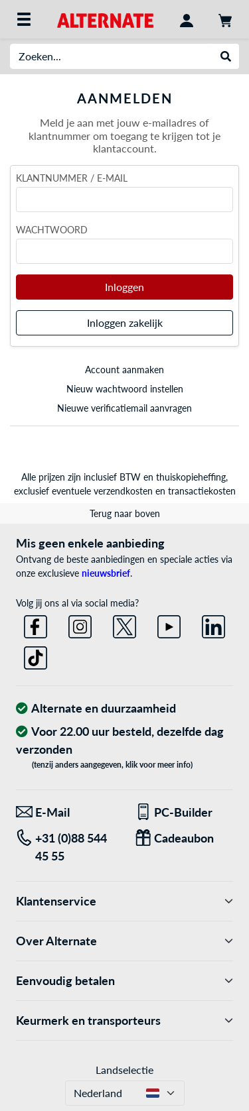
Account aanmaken (124, 369)
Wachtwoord (52, 229)
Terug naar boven (125, 513)
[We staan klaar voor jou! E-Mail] (65, 812)
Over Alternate (124, 941)
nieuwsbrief (106, 573)
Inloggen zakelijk (125, 322)
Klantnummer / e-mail (71, 178)
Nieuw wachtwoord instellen (124, 388)
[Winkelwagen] (225, 19)
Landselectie (124, 1069)
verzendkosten (123, 491)
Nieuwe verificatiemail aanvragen (124, 408)
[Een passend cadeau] (184, 838)
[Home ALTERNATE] (105, 19)
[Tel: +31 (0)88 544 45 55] (65, 847)
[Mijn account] (187, 19)
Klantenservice (124, 901)
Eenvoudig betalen (124, 981)
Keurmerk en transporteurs (124, 1020)
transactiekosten (202, 491)
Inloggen (124, 286)
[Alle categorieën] (24, 19)
